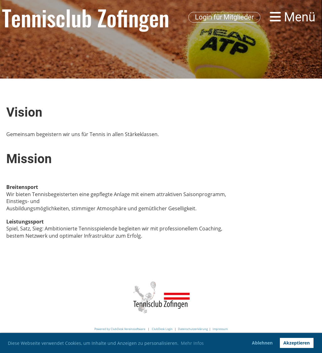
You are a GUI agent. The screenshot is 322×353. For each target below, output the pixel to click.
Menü (292, 17)
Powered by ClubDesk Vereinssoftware (119, 329)
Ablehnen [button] (262, 343)
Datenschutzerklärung (193, 329)
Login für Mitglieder (224, 17)
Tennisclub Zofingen (85, 17)
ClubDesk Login (162, 329)
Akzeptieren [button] (296, 343)
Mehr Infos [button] (192, 343)
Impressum (220, 329)
